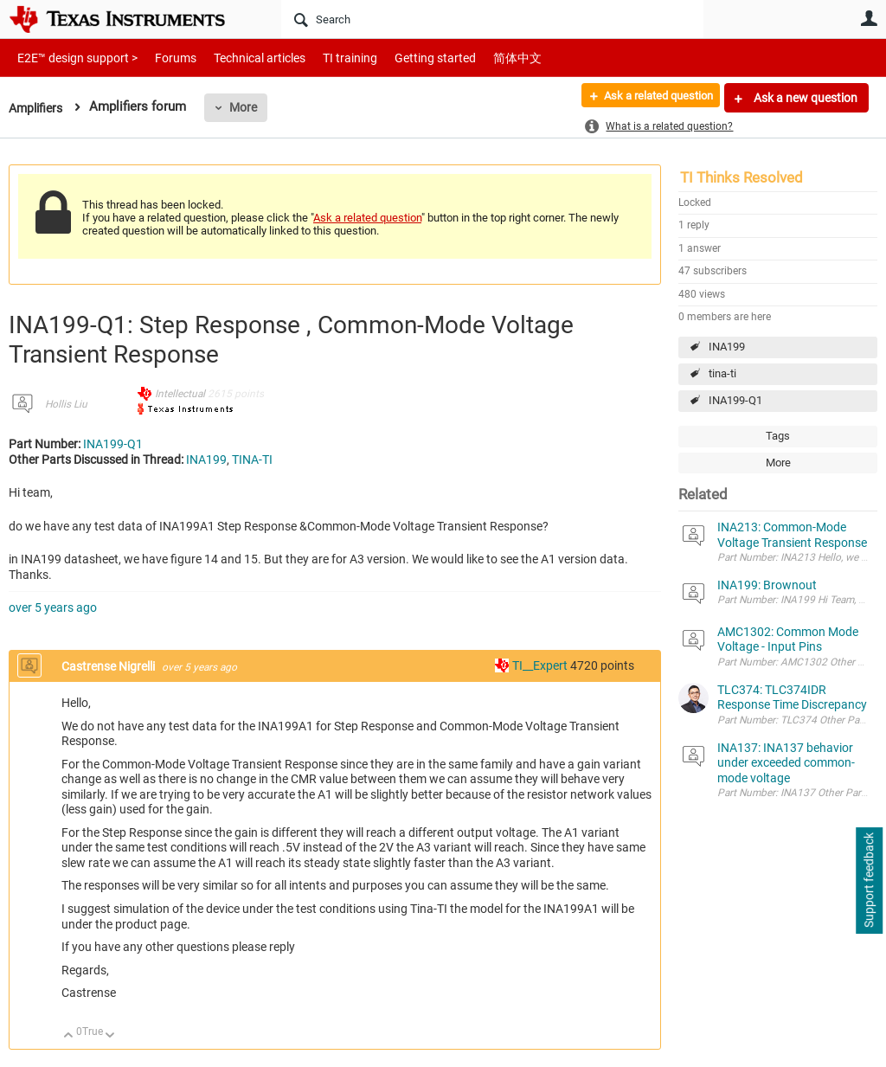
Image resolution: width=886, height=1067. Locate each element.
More (248, 107)
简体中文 (481, 57)
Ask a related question (649, 98)
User (868, 18)
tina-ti (722, 373)
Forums (162, 57)
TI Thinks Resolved (741, 177)
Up (68, 1036)
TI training (326, 57)
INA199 (727, 346)
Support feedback (869, 881)
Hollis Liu (66, 404)
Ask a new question (804, 98)
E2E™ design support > (71, 57)
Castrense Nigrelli (109, 666)
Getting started (405, 57)
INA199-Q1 (735, 400)
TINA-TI (252, 459)
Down (110, 1036)
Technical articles (241, 57)
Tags (778, 435)
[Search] (492, 19)
